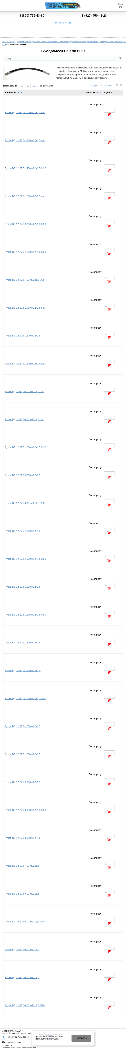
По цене (94, 86)
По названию (106, 86)
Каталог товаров (8, 42)
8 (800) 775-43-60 (31, 15)
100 (34, 86)
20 (22, 86)
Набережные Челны (63, 23)
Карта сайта (26, 1033)
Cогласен (81, 1038)
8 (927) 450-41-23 (94, 15)
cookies (48, 1035)
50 (28, 86)
